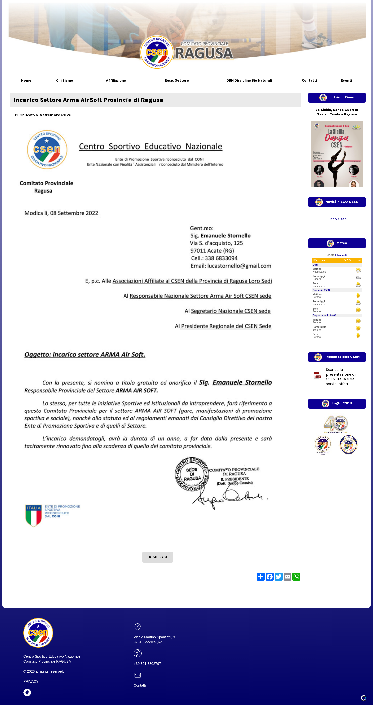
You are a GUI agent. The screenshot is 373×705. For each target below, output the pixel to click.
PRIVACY (30, 681)
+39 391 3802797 (147, 664)
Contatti (140, 685)
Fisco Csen (337, 219)
